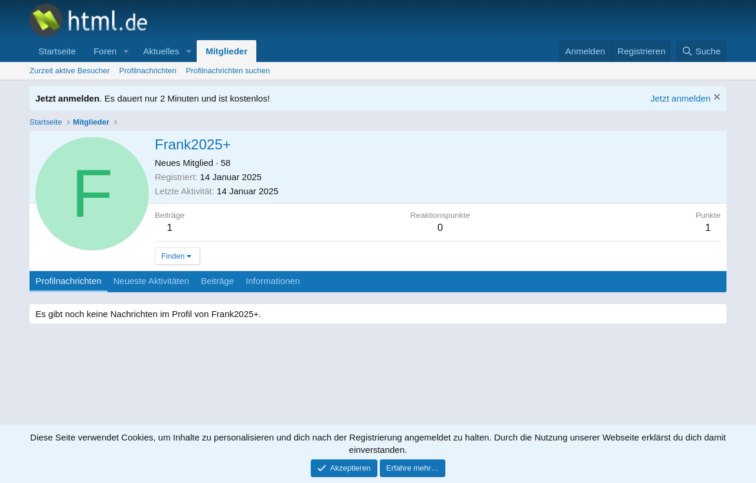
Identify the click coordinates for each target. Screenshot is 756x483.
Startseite (57, 51)
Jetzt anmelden (680, 98)
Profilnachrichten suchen (228, 70)
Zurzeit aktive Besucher (70, 70)
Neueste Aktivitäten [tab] (151, 281)
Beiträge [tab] (217, 281)
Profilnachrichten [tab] (68, 281)
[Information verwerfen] (716, 98)
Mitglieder (226, 51)
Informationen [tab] (273, 281)
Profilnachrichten (148, 70)
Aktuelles (161, 51)
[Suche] (701, 51)
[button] (126, 51)
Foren (104, 51)
